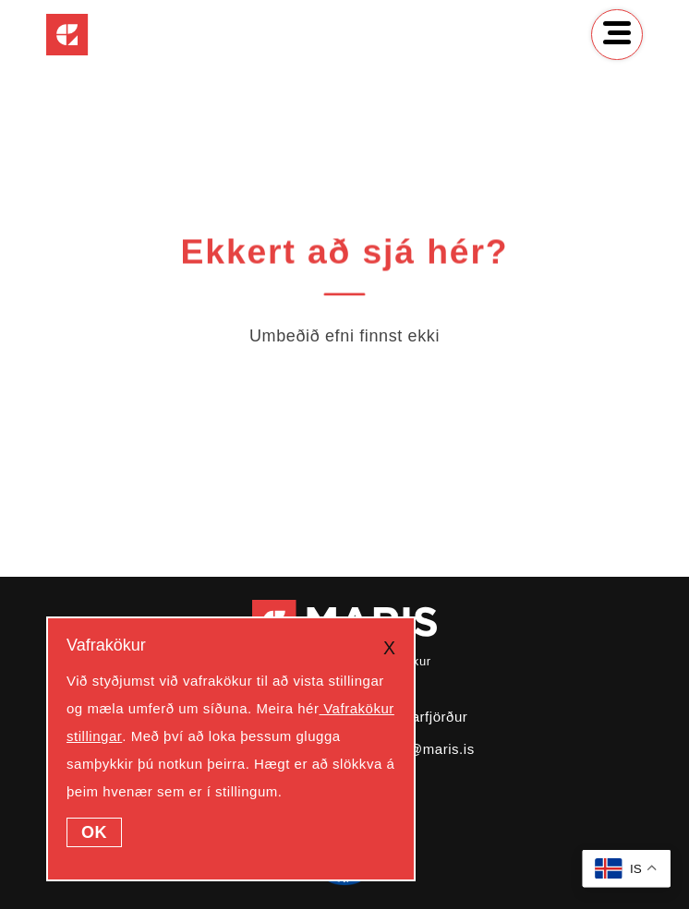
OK (94, 832)
